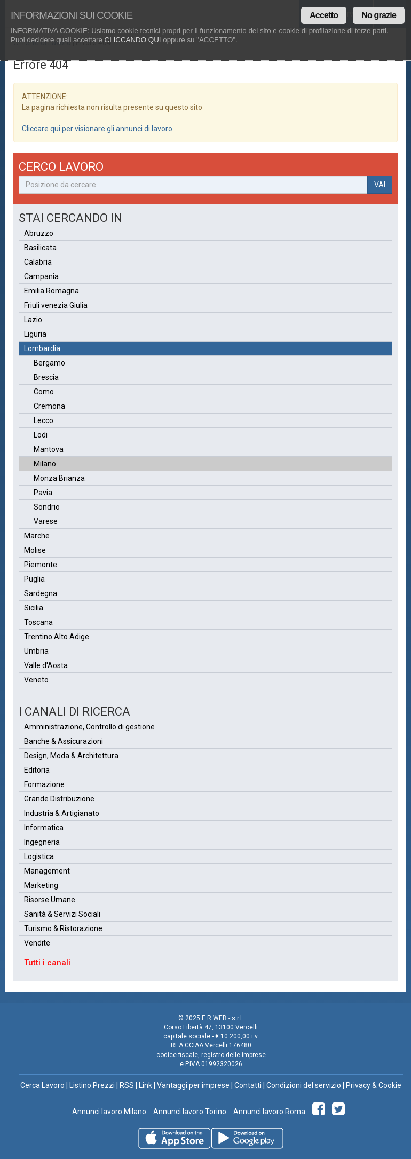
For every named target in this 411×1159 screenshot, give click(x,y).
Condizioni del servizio (303, 1085)
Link (145, 1085)
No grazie (378, 15)
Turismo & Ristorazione (63, 928)
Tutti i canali (47, 962)
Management (47, 871)
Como (44, 391)
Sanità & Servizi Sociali (62, 914)
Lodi (41, 435)
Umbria (36, 651)
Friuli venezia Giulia (56, 305)
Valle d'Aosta (46, 665)
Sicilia (33, 608)
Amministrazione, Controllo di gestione (89, 727)
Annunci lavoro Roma (268, 1111)
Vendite (37, 943)
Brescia (46, 377)
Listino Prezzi (92, 1085)
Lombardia (42, 348)
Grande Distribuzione (59, 799)
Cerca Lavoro (42, 1085)
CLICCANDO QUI (133, 40)
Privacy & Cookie (373, 1085)
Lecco (43, 420)
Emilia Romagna (51, 291)
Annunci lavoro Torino (189, 1111)
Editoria (37, 770)
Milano (45, 463)
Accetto (324, 15)
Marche (37, 535)
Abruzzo (38, 233)
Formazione (44, 784)
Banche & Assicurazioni (63, 741)
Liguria (35, 334)
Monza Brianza (59, 478)
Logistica (39, 856)
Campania (41, 276)
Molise (35, 550)
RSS (127, 1085)
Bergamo (49, 363)
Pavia (43, 492)
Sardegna (40, 593)
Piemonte (40, 564)
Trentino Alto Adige (56, 636)
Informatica (44, 827)
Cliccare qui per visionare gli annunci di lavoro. (98, 128)
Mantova (49, 449)
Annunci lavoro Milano (109, 1111)
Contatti (248, 1085)
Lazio (33, 319)
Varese (46, 521)
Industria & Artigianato (61, 813)
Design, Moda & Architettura (71, 755)
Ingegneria (42, 842)
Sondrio (47, 507)
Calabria (38, 262)
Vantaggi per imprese (193, 1085)
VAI (379, 184)
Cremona (49, 406)
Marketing (41, 885)
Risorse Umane (49, 899)
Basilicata (40, 247)
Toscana (38, 622)
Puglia (34, 579)
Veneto (36, 680)
